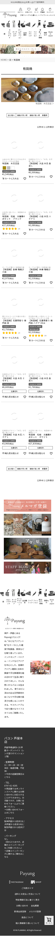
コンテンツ (50, 10)
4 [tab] (28, 56)
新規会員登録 (20, 911)
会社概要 (35, 905)
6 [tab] (32, 56)
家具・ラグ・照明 (40, 34)
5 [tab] (30, 56)
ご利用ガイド (27, 888)
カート (36, 10)
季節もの (45, 34)
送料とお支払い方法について (27, 893)
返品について (27, 917)
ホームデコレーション (19, 34)
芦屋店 (42, 10)
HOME (4, 59)
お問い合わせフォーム (14, 802)
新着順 (44, 115)
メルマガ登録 (35, 911)
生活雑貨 (25, 34)
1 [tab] (22, 56)
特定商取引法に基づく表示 (27, 899)
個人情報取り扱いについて (27, 923)
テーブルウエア (14, 34)
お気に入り (28, 10)
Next (51, 51)
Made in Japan (50, 34)
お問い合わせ (22, 905)
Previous (3, 51)
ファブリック (30, 34)
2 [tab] (24, 56)
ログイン (20, 10)
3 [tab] (26, 56)
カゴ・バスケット (9, 34)
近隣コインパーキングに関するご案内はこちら (14, 853)
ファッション (35, 34)
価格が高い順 (35, 115)
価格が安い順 (22, 115)
